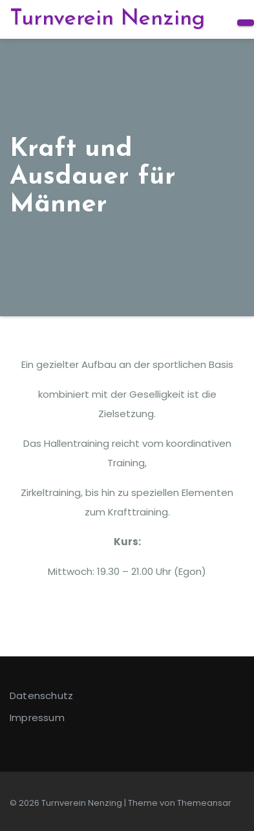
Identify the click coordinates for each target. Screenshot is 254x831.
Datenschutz (41, 695)
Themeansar (204, 803)
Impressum (37, 717)
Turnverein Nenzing (107, 19)
